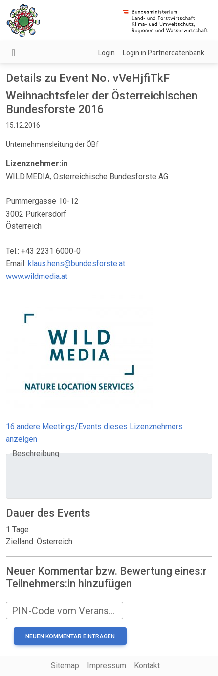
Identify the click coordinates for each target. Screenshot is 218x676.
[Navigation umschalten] (13, 53)
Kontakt (147, 665)
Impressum (106, 665)
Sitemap (65, 665)
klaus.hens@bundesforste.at (76, 263)
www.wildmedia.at (36, 276)
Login (106, 53)
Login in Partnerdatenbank (163, 53)
